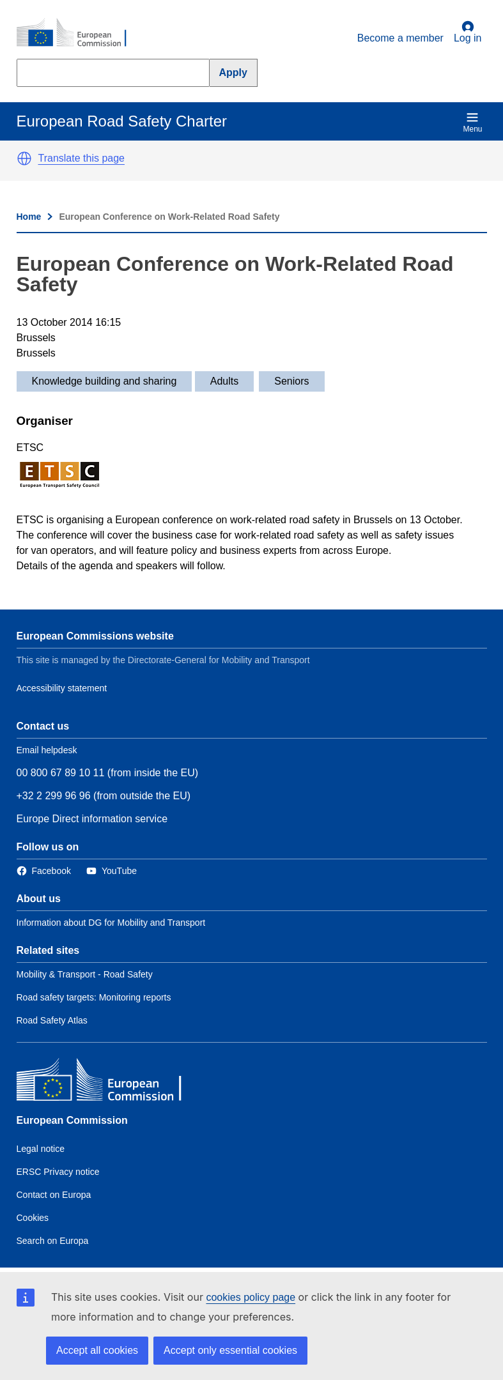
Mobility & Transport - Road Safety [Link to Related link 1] (85, 974)
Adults (224, 381)
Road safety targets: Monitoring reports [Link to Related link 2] (94, 997)
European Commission (72, 1120)
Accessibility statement (62, 688)
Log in (468, 31)
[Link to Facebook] (44, 871)
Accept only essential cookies (230, 1350)
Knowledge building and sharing (104, 381)
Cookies (33, 1218)
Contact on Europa (54, 1195)
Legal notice (41, 1149)
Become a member (400, 38)
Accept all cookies (97, 1350)
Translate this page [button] (81, 158)
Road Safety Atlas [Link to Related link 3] (52, 1020)
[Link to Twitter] (111, 871)
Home (29, 216)
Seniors (291, 381)
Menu (472, 122)
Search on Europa (53, 1241)
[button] (24, 158)
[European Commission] (79, 33)
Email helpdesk (47, 750)
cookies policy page (250, 1297)
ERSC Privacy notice (58, 1172)
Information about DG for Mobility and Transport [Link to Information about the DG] (111, 922)
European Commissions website (95, 636)
